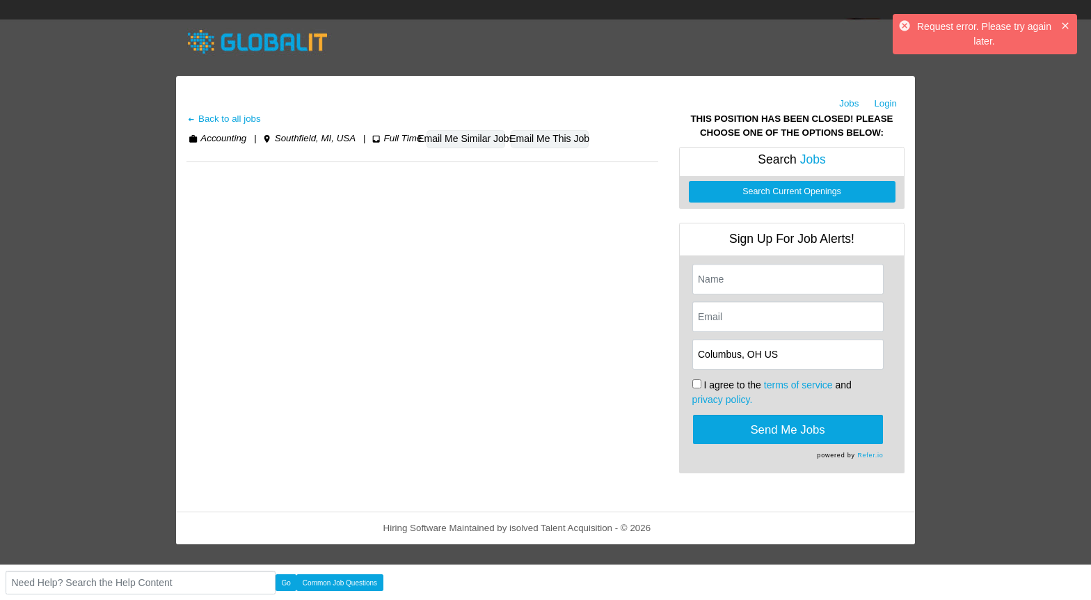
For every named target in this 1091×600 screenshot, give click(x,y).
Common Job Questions (340, 583)
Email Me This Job (550, 138)
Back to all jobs (223, 118)
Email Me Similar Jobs (465, 138)
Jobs (849, 103)
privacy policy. (722, 399)
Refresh (692, 528)
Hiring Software (415, 528)
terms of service (798, 384)
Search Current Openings (791, 191)
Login (885, 103)
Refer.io (870, 455)
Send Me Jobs (787, 429)
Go (286, 583)
